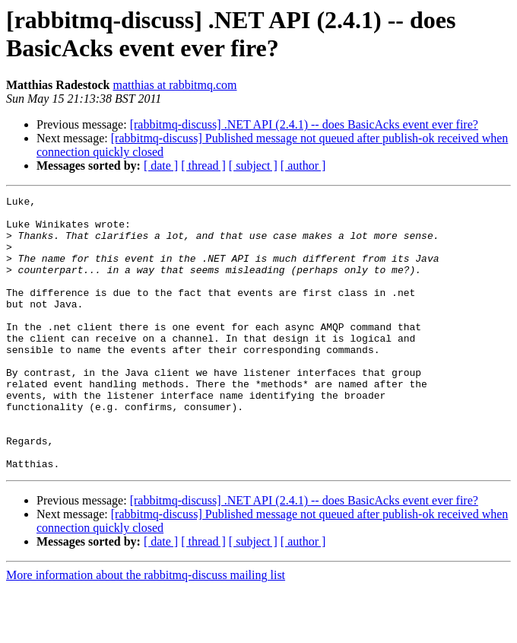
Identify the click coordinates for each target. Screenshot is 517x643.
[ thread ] (203, 165)
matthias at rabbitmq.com (174, 84)
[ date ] (161, 165)
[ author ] (303, 165)
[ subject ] (253, 165)
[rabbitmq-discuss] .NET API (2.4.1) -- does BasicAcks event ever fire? (304, 124)
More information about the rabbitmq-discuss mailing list (145, 629)
